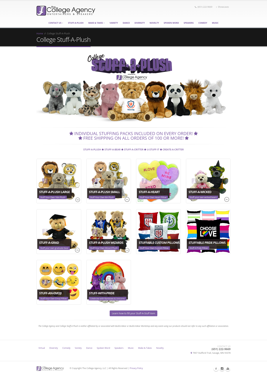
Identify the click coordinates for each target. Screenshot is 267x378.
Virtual (41, 348)
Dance (126, 22)
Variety (114, 22)
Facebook (216, 368)
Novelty (154, 22)
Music (215, 22)
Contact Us (56, 22)
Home (39, 33)
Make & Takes (96, 22)
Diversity (140, 22)
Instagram (222, 368)
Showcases (222, 6)
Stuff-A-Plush (75, 22)
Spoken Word (171, 22)
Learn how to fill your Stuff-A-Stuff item (133, 313)
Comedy (202, 22)
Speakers (189, 22)
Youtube (227, 368)
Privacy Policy (136, 368)
